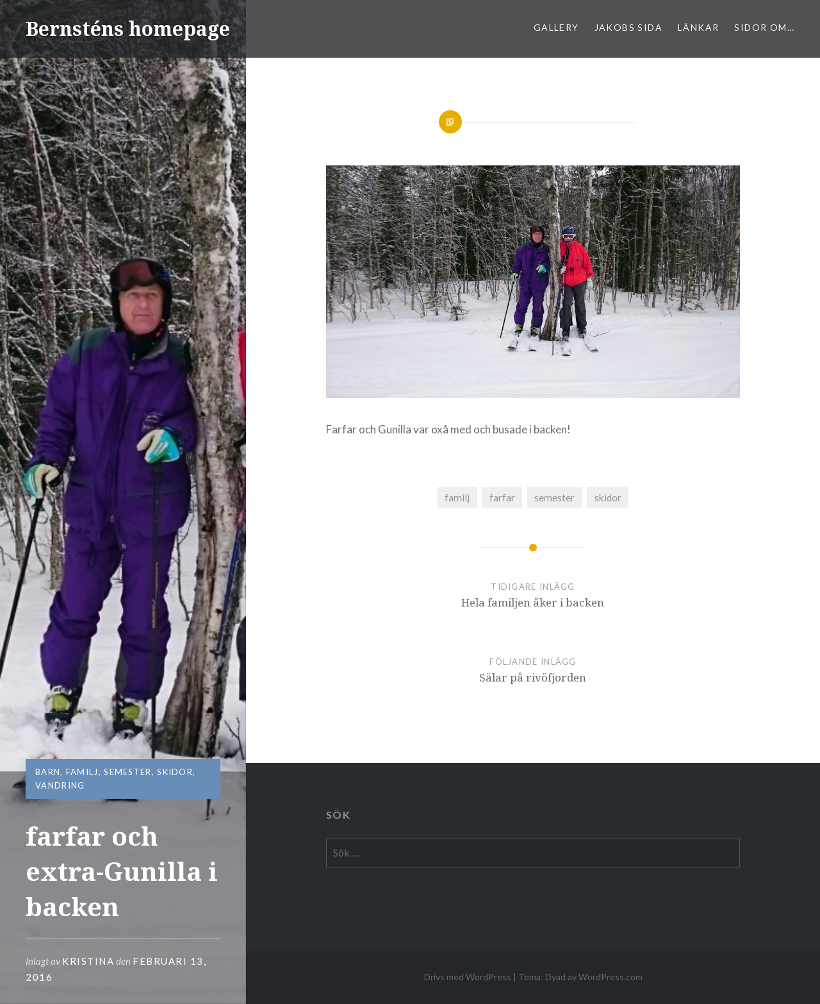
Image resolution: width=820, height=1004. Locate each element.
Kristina (88, 961)
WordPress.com (610, 976)
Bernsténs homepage (128, 28)
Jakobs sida (628, 27)
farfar (502, 497)
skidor (175, 772)
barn (47, 772)
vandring (60, 785)
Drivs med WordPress (467, 976)
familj (82, 772)
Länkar (698, 27)
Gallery (556, 27)
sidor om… (764, 27)
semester (127, 772)
